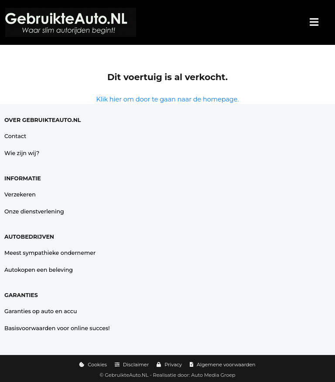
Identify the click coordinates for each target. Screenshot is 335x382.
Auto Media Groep (213, 375)
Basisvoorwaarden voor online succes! (57, 328)
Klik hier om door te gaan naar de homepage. (167, 99)
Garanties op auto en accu (40, 311)
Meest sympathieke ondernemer (50, 253)
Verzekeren (20, 194)
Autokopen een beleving (38, 270)
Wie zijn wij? (21, 153)
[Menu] (314, 22)
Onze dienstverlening (34, 211)
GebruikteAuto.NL (126, 375)
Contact (15, 136)
